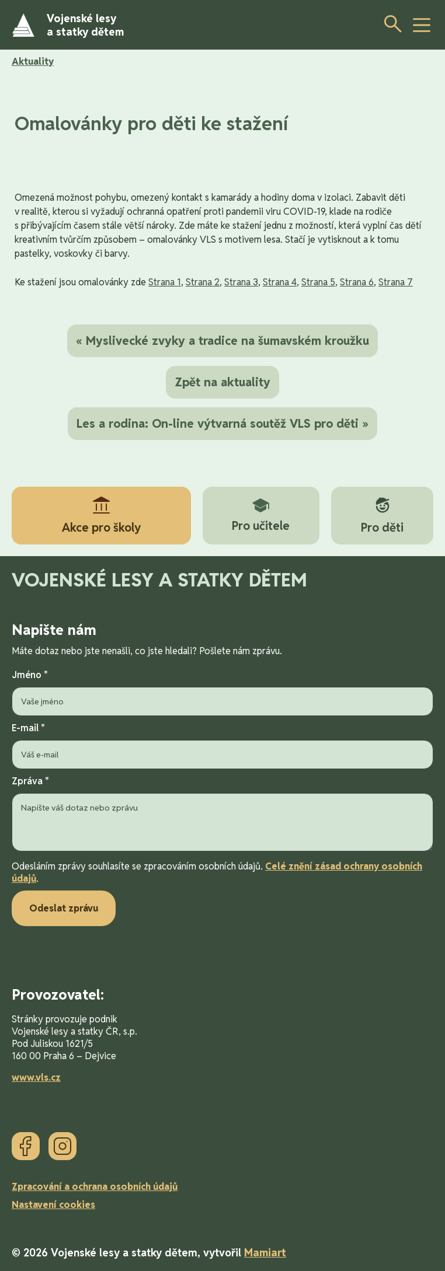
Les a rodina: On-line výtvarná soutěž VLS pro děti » (222, 423)
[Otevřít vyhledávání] (389, 23)
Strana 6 (357, 282)
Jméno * (222, 692)
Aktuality (33, 61)
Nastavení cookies (53, 1205)
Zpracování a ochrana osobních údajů (95, 1187)
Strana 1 (164, 282)
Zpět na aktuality (222, 382)
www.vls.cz (36, 1077)
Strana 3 (241, 282)
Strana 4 (280, 282)
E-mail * (222, 745)
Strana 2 (203, 282)
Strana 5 (318, 282)
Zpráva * (222, 814)
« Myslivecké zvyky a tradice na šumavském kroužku (222, 340)
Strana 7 (395, 282)
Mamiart (265, 1252)
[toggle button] (421, 25)
